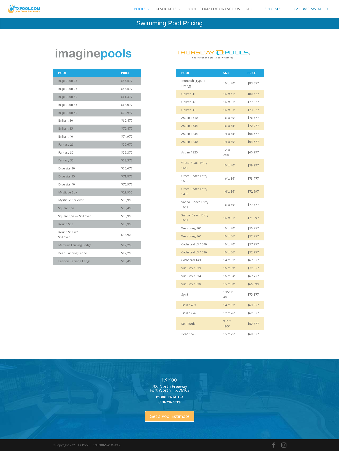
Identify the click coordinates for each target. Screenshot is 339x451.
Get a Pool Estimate (170, 416)
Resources (166, 9)
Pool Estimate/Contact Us (213, 9)
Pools (140, 9)
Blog (250, 9)
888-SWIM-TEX (109, 445)
